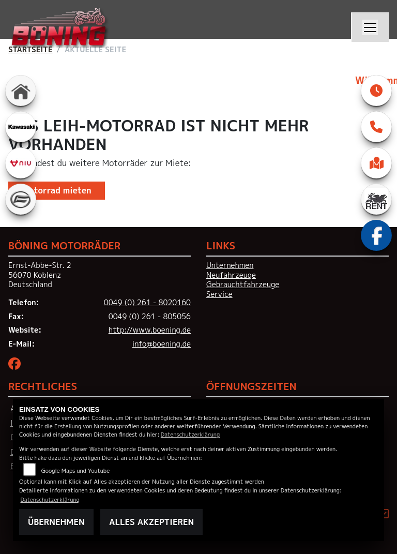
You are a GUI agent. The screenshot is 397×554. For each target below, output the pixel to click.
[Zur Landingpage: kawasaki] (20, 126)
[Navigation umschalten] (370, 27)
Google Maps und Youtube (75, 470)
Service (219, 294)
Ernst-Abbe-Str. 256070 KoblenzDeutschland (39, 275)
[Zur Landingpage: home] (20, 90)
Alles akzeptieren (151, 522)
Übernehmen (56, 522)
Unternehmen (229, 265)
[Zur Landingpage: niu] (20, 162)
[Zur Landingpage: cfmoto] (20, 199)
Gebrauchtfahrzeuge (242, 284)
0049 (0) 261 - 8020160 (147, 302)
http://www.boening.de (150, 330)
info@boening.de (161, 344)
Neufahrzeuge (231, 275)
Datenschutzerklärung (190, 434)
